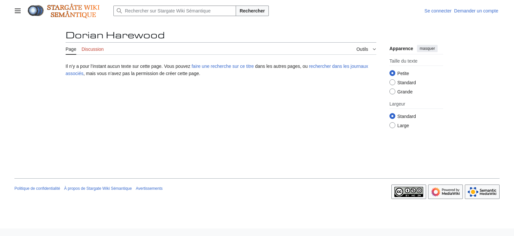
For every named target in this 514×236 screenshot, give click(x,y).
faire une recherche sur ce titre (222, 66)
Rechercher (252, 10)
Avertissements (149, 188)
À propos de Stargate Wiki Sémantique (98, 188)
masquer (427, 48)
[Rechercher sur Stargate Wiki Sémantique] (174, 11)
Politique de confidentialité (37, 188)
